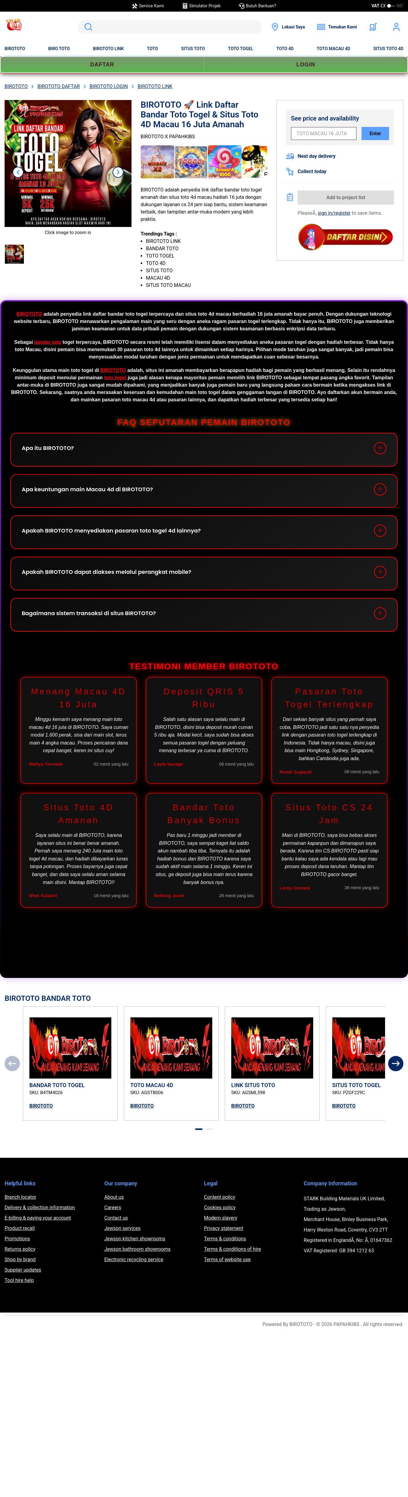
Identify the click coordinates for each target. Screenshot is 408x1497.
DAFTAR (102, 64)
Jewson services (122, 1228)
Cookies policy (220, 1207)
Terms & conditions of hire (232, 1249)
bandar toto (47, 342)
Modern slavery (220, 1218)
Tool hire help (19, 1280)
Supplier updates (23, 1270)
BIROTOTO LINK (108, 48)
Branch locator (20, 1197)
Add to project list (345, 197)
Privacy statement (223, 1228)
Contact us (116, 1218)
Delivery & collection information (40, 1207)
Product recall (20, 1228)
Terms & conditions (225, 1239)
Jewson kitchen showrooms (134, 1239)
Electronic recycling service (133, 1259)
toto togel (115, 377)
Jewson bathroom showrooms (137, 1249)
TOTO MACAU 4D (333, 48)
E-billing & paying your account (38, 1218)
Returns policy (20, 1249)
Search (87, 27)
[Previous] (12, 1063)
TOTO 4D (285, 48)
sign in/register (334, 213)
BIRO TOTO (59, 48)
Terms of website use (227, 1259)
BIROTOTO (15, 48)
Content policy (219, 1197)
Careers (112, 1207)
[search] (170, 27)
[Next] (395, 1063)
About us (114, 1197)
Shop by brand (20, 1259)
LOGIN (305, 64)
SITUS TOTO (193, 48)
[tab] (198, 1129)
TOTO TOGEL (240, 48)
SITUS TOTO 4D (388, 48)
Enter (375, 133)
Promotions (17, 1239)
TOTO (152, 48)
